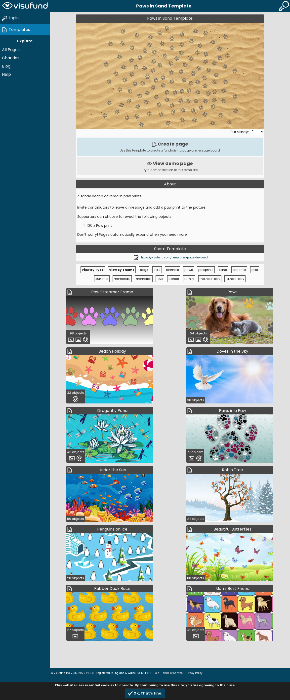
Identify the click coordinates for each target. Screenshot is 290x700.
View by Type (93, 270)
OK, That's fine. (145, 693)
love (160, 279)
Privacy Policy (194, 673)
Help (6, 74)
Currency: (240, 132)
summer (101, 279)
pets (254, 270)
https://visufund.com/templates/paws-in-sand (174, 257)
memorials (122, 279)
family (189, 279)
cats (157, 270)
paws (188, 270)
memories (143, 279)
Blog (6, 66)
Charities (10, 58)
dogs (144, 270)
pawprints (205, 270)
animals (172, 270)
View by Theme (121, 270)
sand (223, 270)
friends (173, 279)
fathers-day (235, 279)
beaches (239, 270)
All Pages (11, 50)
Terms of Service (172, 673)
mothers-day (210, 279)
